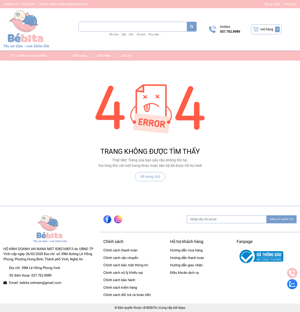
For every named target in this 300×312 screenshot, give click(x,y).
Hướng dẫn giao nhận (186, 265)
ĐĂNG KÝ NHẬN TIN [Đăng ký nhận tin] (281, 219)
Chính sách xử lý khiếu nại (123, 273)
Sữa (123, 34)
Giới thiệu (103, 55)
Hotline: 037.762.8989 (19, 4)
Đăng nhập (272, 4)
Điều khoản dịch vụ (184, 273)
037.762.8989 (230, 31)
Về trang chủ (150, 176)
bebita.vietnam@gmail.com (40, 283)
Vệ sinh (141, 34)
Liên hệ (126, 55)
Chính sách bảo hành (119, 280)
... (163, 34)
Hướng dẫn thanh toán (187, 258)
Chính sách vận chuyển (120, 258)
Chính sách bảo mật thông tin (125, 265)
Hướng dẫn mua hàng (186, 250)
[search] (192, 27)
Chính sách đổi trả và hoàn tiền (127, 295)
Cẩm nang (79, 55)
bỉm (131, 34)
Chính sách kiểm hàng (120, 287)
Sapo (181, 307)
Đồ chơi (114, 34)
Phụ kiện (153, 34)
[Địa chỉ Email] (242, 219)
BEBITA (151, 307)
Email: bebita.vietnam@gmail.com (64, 4)
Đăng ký (291, 4)
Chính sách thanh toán (120, 250)
